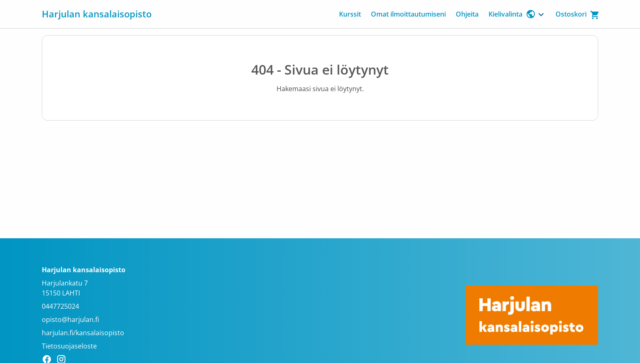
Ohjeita (467, 14)
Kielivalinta (512, 14)
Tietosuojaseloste (69, 346)
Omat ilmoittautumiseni (408, 14)
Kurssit (350, 14)
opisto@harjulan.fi (70, 319)
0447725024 (60, 306)
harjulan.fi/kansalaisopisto (83, 332)
